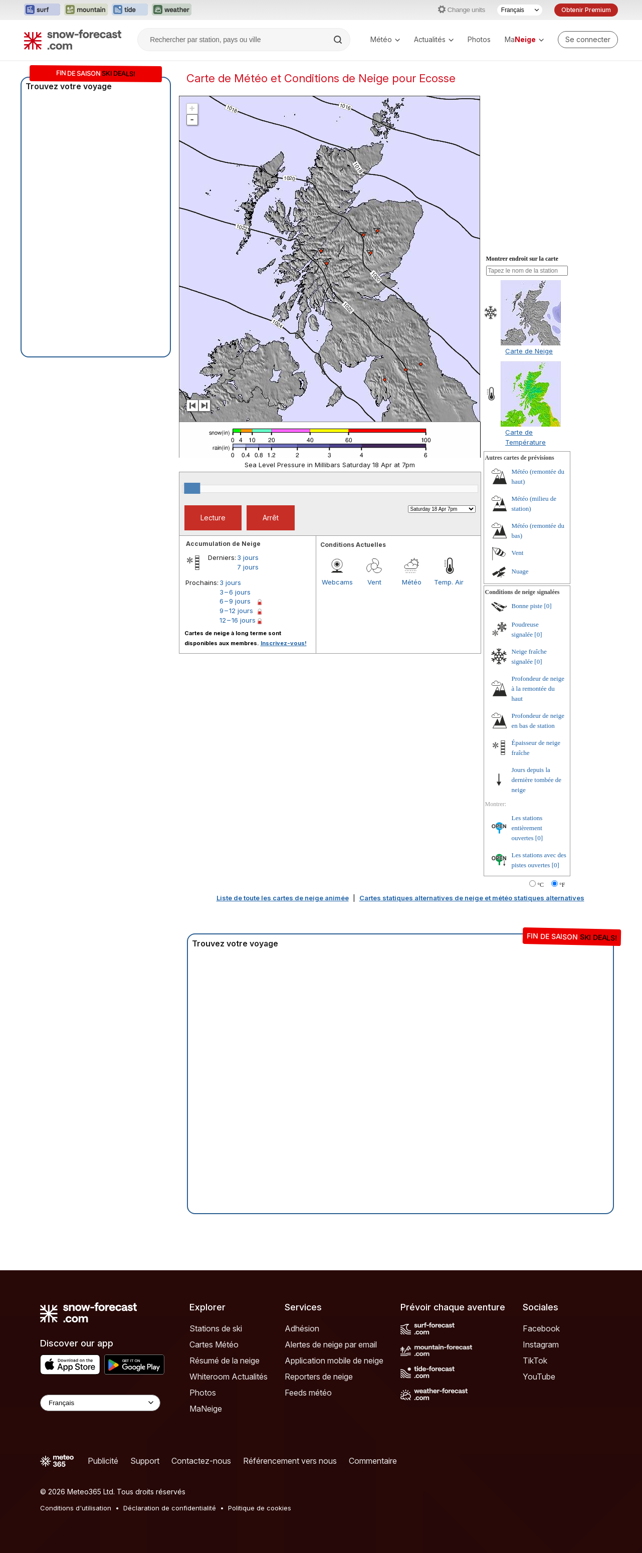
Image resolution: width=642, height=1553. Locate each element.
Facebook (541, 1328)
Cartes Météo (214, 1344)
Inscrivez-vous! (284, 643)
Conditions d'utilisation (75, 1508)
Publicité (103, 1461)
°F (562, 884)
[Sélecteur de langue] (519, 10)
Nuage (520, 571)
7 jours (248, 567)
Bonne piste (527, 606)
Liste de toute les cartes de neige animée (283, 898)
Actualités (434, 39)
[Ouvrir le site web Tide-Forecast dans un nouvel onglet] (130, 10)
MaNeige (205, 1409)
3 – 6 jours (235, 592)
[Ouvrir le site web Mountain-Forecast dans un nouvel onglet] (86, 10)
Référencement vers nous (290, 1461)
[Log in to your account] (588, 39)
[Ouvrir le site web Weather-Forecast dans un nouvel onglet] (171, 10)
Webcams (337, 582)
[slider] (192, 488)
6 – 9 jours (235, 601)
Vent (374, 582)
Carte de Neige (529, 351)
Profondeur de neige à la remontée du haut (538, 688)
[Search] (339, 40)
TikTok (535, 1360)
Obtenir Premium (586, 10)
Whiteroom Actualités (228, 1377)
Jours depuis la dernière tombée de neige (537, 780)
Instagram (541, 1344)
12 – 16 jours (238, 620)
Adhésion (302, 1328)
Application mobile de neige (334, 1360)
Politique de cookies (259, 1508)
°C (540, 884)
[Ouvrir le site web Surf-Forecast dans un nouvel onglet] (42, 10)
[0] (548, 606)
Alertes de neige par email (331, 1344)
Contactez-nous (201, 1461)
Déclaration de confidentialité (169, 1508)
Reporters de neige (319, 1377)
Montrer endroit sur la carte (522, 258)
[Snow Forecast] (72, 40)
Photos (479, 39)
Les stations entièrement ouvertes (527, 828)
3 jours (248, 557)
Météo (385, 39)
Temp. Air (449, 582)
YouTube (539, 1377)
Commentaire (373, 1461)
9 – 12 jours (236, 611)
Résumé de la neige (224, 1360)
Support (144, 1461)
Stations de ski (215, 1328)
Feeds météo (308, 1393)
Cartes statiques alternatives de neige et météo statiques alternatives (471, 898)
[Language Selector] (100, 1403)
